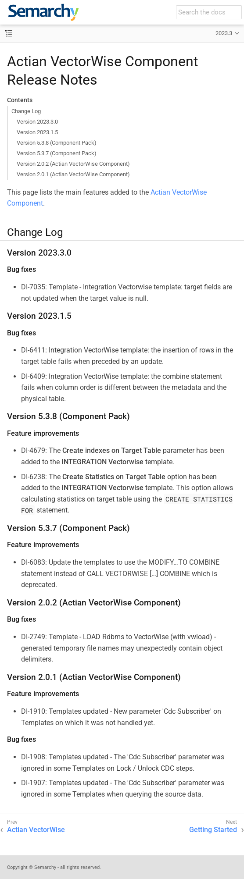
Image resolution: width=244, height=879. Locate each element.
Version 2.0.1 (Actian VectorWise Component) (73, 174)
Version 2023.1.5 (37, 132)
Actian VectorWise (36, 830)
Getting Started (213, 830)
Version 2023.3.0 (37, 121)
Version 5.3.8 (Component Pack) (57, 142)
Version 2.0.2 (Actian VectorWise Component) (73, 163)
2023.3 (223, 33)
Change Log (26, 111)
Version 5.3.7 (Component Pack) (57, 153)
